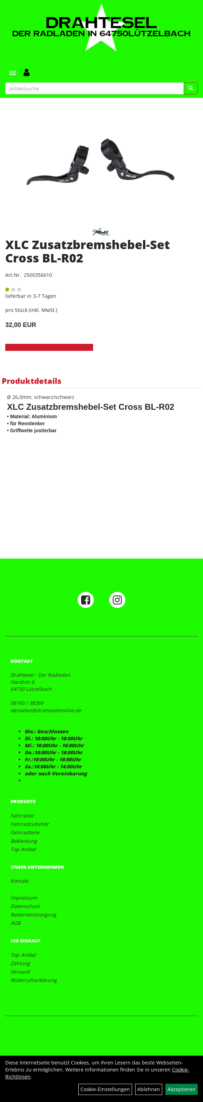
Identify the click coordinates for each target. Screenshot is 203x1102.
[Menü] (12, 73)
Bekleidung (24, 840)
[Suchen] (191, 88)
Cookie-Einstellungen (105, 1089)
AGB (15, 923)
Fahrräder (22, 815)
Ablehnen (148, 1089)
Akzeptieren (182, 1089)
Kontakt (19, 880)
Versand (20, 971)
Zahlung (20, 963)
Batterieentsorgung (33, 914)
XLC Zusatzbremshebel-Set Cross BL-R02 (87, 251)
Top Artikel (23, 849)
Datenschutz (25, 906)
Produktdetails (31, 380)
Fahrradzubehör (30, 824)
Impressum (24, 897)
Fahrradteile (25, 832)
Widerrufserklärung (34, 980)
